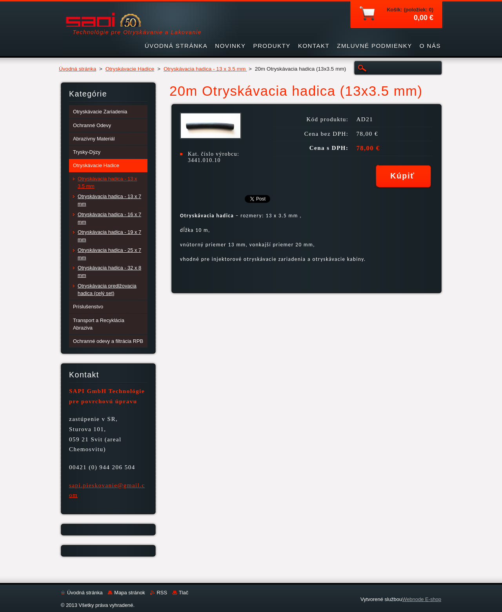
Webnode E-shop (421, 599)
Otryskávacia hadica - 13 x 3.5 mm (205, 69)
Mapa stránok (129, 593)
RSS (161, 593)
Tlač (183, 593)
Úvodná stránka (77, 69)
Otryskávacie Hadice (130, 69)
